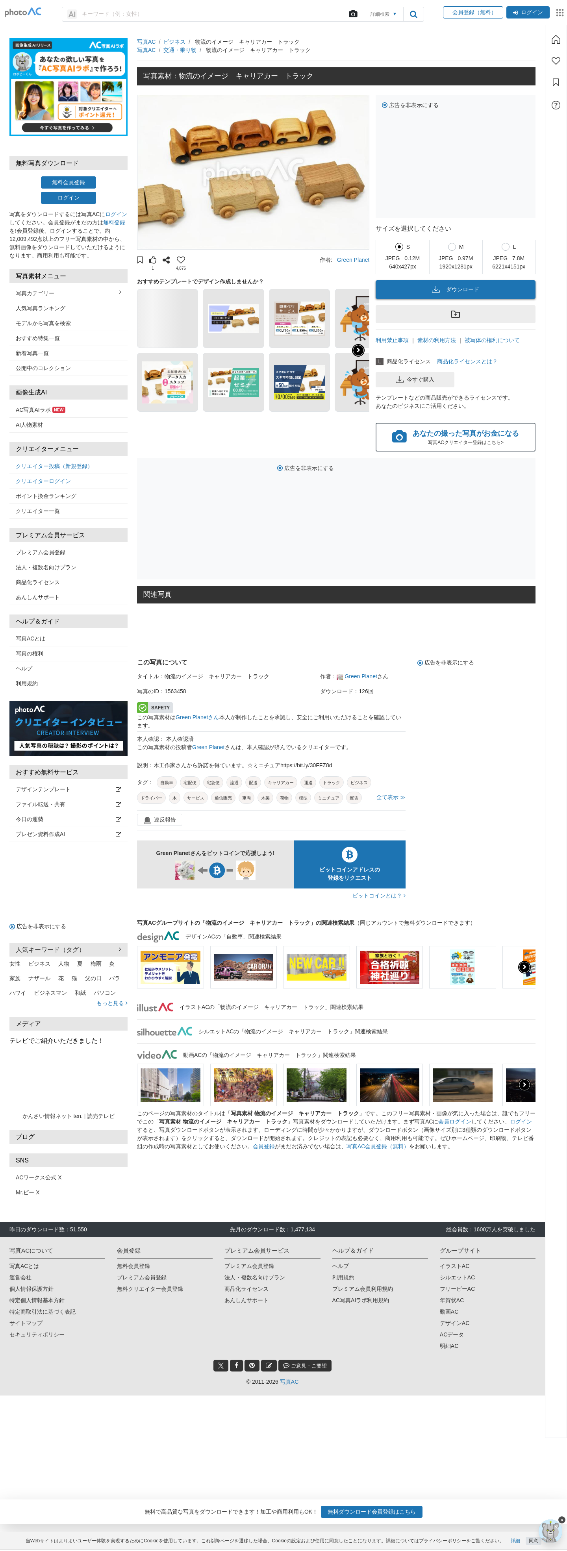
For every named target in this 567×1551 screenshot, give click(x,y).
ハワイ (17, 993)
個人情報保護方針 (31, 1289)
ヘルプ (24, 668)
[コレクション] (555, 82)
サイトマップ (26, 1323)
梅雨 (96, 964)
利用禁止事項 (392, 340)
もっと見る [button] (112, 1003)
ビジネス (39, 964)
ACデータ (452, 1334)
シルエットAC (457, 1277)
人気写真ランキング (40, 308)
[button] (140, 261)
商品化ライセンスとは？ (467, 361)
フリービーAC (457, 1289)
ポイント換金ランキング (46, 496)
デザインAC (454, 1323)
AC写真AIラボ (40, 410)
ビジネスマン (50, 993)
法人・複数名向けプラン (46, 567)
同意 (533, 1542)
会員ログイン (454, 1121)
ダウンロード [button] (455, 289)
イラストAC (454, 1266)
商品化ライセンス (38, 582)
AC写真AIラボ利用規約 (360, 1300)
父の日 (93, 978)
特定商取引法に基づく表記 (42, 1312)
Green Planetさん (197, 717)
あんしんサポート (38, 597)
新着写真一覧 (32, 353)
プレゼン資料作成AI (68, 834)
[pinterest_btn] (252, 1365)
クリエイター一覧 (38, 511)
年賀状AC (452, 1300)
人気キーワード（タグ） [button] (68, 949)
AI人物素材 (29, 425)
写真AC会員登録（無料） (377, 1146)
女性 (14, 964)
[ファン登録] (555, 61)
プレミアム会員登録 (40, 552)
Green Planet (353, 260)
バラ (114, 978)
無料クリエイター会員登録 (150, 1289)
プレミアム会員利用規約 (362, 1289)
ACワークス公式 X (39, 1177)
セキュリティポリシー (37, 1334)
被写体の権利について (492, 340)
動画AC (449, 1312)
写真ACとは (30, 638)
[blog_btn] (269, 1365)
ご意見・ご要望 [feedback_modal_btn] (305, 1365)
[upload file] (353, 14)
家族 (14, 978)
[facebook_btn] (236, 1365)
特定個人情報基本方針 (37, 1300)
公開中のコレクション (43, 368)
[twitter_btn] (220, 1365)
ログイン (528, 12)
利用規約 (27, 683)
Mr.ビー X (28, 1192)
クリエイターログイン (43, 481)
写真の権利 (29, 653)
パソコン (105, 993)
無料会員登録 (68, 182)
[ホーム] (555, 39)
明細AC (449, 1346)
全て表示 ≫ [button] (391, 797)
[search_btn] (413, 14)
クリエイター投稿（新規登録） (54, 466)
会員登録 (264, 1146)
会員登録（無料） (473, 12)
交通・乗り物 (179, 50)
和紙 (80, 993)
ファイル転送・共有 (68, 804)
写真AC (146, 42)
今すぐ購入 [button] (415, 379)
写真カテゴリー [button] (68, 292)
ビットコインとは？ (379, 895)
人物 (63, 964)
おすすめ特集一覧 (38, 338)
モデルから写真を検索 (43, 323)
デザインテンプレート (68, 789)
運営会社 (20, 1277)
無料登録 (114, 222)
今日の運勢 (68, 819)
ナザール (39, 978)
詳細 (515, 1542)
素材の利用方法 (436, 340)
